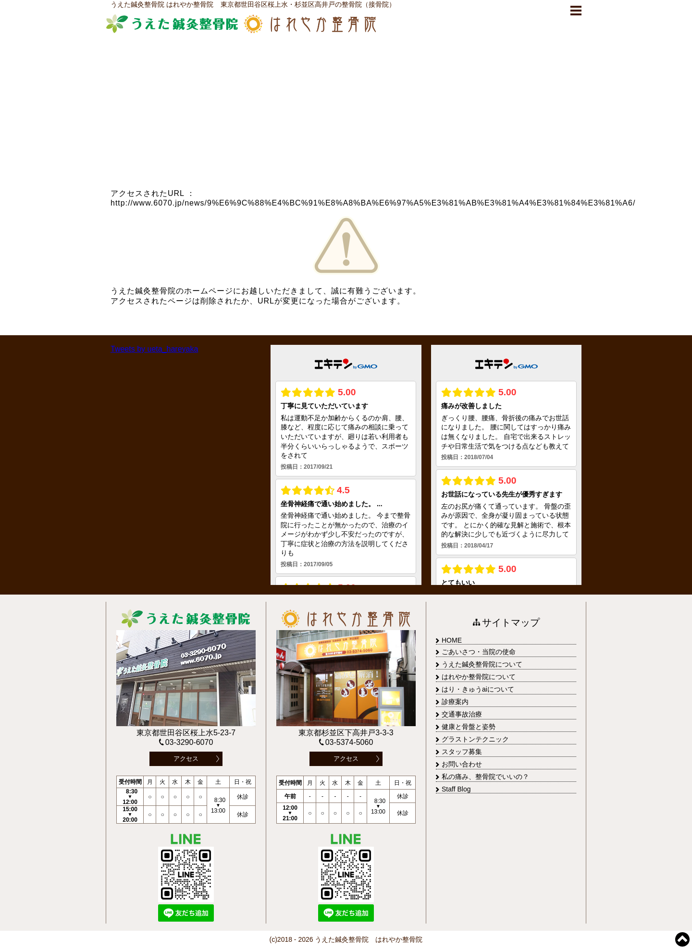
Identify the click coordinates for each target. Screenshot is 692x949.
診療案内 (452, 702)
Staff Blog (453, 789)
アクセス (185, 758)
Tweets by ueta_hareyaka (154, 349)
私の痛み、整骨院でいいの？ (482, 776)
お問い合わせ (459, 764)
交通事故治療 (459, 714)
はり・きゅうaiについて (475, 689)
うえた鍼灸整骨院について (479, 664)
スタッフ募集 (459, 751)
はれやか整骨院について (476, 677)
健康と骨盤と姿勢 (465, 726)
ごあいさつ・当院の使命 (476, 652)
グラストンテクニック (472, 739)
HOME (449, 640)
